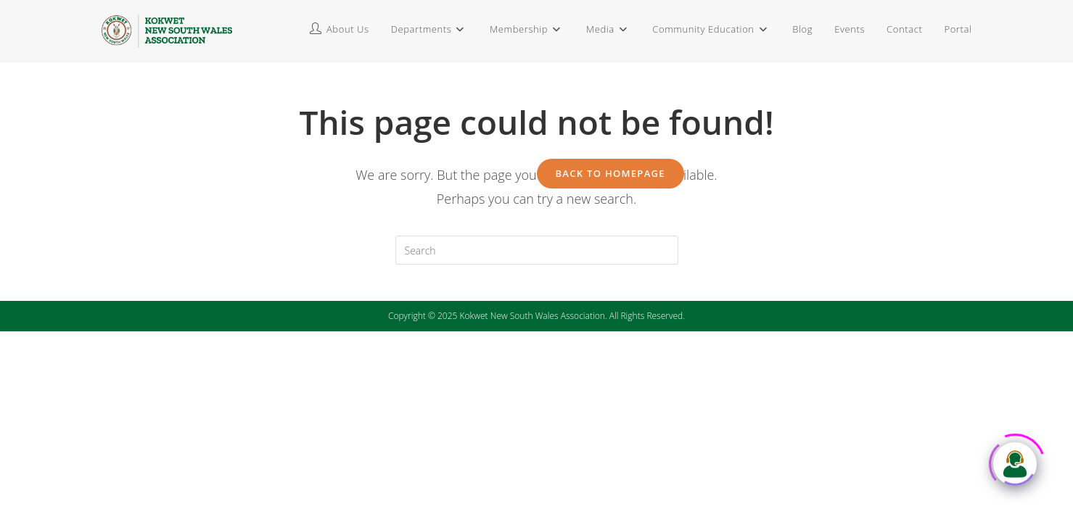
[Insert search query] (536, 250)
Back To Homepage (610, 173)
